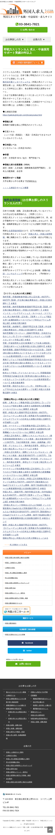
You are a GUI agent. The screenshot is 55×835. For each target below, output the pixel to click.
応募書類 (34, 695)
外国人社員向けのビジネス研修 (15, 634)
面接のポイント (36, 712)
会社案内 (9, 779)
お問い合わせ (27, 30)
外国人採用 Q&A (10, 588)
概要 (26, 188)
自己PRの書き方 (38, 702)
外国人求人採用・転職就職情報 (16, 736)
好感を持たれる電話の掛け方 (17, 713)
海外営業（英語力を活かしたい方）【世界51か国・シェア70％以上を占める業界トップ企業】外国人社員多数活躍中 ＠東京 (26, 389)
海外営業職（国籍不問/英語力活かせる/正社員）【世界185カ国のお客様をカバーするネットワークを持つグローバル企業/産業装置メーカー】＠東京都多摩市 (27, 353)
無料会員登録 (12, 199)
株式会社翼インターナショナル (16, 82)
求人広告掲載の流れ (11, 578)
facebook (27, 643)
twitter (27, 651)
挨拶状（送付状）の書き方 (42, 705)
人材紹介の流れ (10, 568)
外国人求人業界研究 (38, 715)
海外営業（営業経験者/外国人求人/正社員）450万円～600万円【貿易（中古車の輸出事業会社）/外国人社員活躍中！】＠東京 (27, 300)
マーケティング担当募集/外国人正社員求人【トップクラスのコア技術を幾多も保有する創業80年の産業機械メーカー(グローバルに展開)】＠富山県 (27, 472)
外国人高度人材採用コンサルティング (17, 583)
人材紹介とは (10, 695)
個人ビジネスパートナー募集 (16, 692)
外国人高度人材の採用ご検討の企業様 (17, 557)
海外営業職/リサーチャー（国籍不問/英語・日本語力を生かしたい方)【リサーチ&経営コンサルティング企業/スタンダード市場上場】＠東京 (27, 336)
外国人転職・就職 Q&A (14, 725)
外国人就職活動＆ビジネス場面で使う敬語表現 (16, 700)
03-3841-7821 (29, 24)
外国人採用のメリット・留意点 (15, 593)
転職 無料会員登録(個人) (39, 718)
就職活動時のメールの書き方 (16, 705)
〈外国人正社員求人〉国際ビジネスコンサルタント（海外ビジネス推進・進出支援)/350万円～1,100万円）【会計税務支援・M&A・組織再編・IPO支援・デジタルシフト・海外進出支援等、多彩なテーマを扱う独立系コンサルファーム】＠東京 (27, 459)
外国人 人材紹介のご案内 (13, 562)
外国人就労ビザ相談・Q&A (15, 732)
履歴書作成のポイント (40, 708)
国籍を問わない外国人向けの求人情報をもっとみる (25, 538)
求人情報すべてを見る (18, 545)
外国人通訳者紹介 (10, 623)
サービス (20, 188)
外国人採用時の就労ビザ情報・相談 (16, 598)
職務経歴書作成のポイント (42, 699)
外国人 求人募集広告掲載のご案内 (16, 573)
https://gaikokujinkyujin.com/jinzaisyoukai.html (22, 115)
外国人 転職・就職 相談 (14, 728)
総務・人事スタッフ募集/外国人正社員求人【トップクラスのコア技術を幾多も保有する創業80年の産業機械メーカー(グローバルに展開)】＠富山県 (27, 406)
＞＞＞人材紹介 (10, 188)
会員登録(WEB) (15, 231)
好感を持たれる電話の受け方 (17, 720)
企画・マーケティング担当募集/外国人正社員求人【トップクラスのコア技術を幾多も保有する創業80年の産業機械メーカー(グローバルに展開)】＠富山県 (27, 429)
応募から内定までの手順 (39, 692)
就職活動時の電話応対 (13, 708)
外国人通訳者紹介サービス (13, 603)
